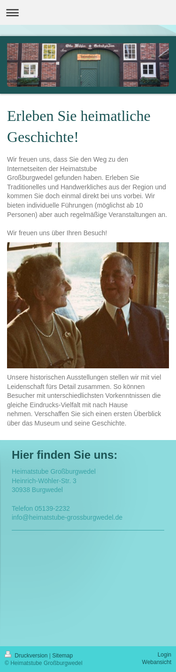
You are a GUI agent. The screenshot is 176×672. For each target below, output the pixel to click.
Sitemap (62, 655)
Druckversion (27, 655)
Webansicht (156, 662)
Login (164, 654)
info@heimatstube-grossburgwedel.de (67, 517)
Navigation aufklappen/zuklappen (88, 12)
